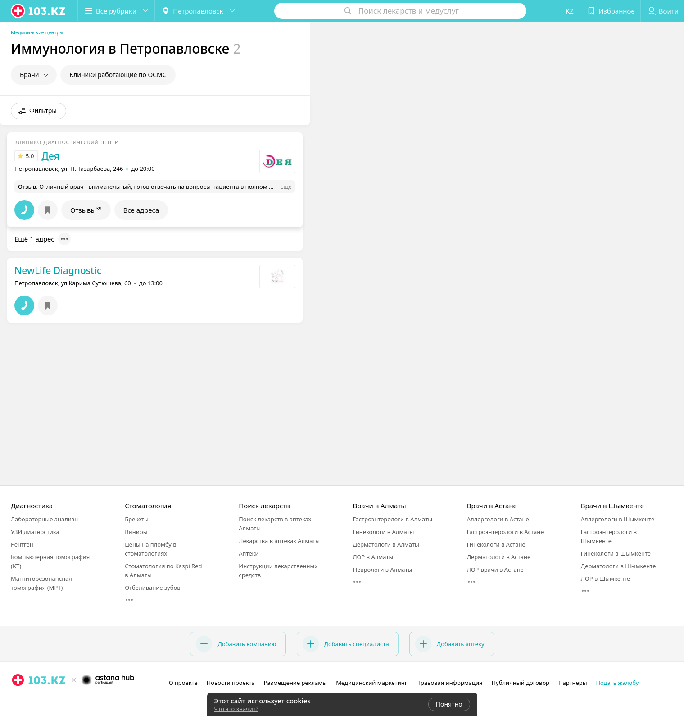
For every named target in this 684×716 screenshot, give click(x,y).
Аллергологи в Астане (498, 519)
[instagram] (18, 699)
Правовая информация (449, 683)
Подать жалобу (617, 683)
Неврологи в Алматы (382, 570)
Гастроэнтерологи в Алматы (392, 519)
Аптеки (248, 553)
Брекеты (137, 519)
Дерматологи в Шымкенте (618, 566)
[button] (116, 10)
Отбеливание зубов (152, 588)
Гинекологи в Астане (496, 544)
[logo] (39, 11)
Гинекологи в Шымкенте (616, 553)
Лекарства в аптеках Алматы (279, 541)
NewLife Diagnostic (57, 270)
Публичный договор (520, 683)
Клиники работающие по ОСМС (117, 74)
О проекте (183, 683)
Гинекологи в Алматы (383, 532)
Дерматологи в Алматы (386, 544)
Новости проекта (231, 683)
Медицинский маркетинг (371, 683)
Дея (50, 155)
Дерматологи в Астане (498, 557)
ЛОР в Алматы (373, 557)
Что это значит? (236, 709)
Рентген (22, 544)
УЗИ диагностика (35, 532)
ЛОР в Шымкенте (605, 579)
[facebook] (30, 699)
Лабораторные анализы (45, 519)
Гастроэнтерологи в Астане (505, 532)
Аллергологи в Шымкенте (617, 519)
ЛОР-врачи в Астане (495, 570)
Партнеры (572, 683)
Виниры (136, 532)
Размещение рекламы (295, 683)
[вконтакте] (43, 699)
